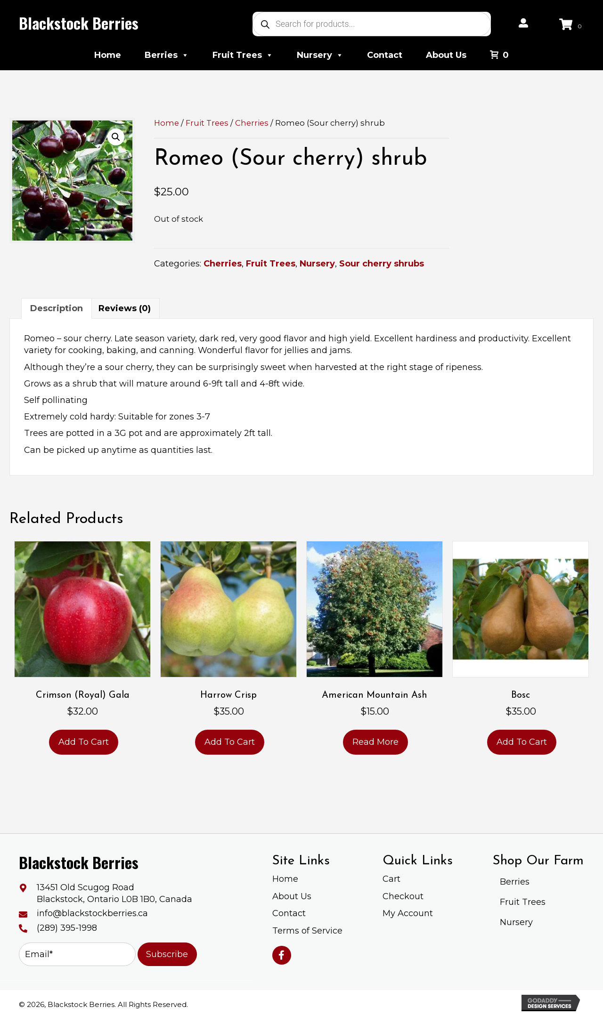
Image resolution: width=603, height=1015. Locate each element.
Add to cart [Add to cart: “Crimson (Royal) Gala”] (83, 742)
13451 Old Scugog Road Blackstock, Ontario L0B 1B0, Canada (114, 893)
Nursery (320, 55)
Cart (391, 879)
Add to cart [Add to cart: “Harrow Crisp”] (229, 742)
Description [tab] (56, 308)
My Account (408, 913)
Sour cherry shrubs (381, 263)
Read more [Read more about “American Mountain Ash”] (375, 742)
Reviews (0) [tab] (124, 308)
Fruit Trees (242, 55)
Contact (384, 55)
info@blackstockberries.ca (92, 913)
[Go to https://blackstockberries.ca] (78, 23)
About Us (446, 55)
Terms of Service (307, 931)
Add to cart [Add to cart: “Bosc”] (522, 742)
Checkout (403, 896)
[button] (115, 137)
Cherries (252, 123)
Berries (167, 55)
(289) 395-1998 (67, 928)
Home (107, 55)
